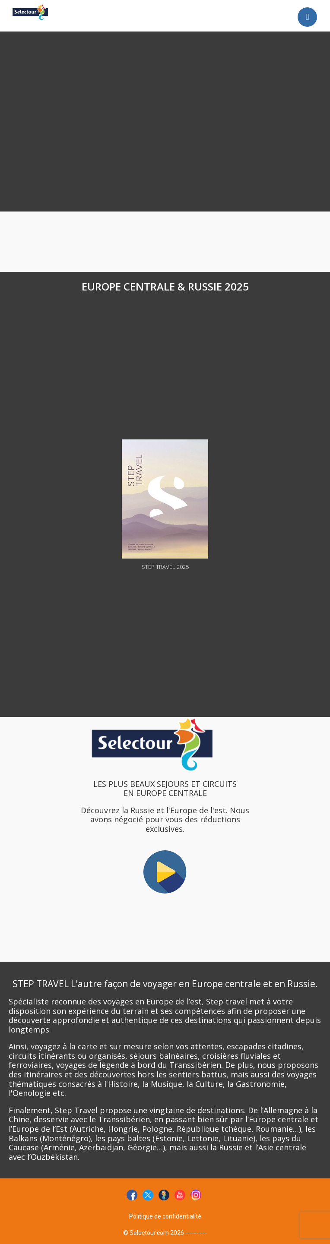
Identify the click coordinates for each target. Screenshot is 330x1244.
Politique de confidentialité (165, 1216)
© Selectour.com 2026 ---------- (165, 1232)
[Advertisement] (126, 59)
